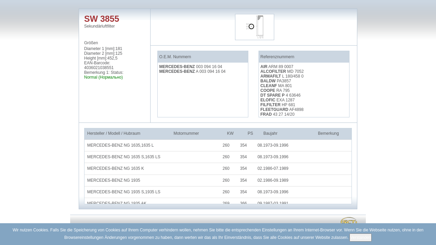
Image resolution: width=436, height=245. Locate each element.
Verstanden (360, 237)
